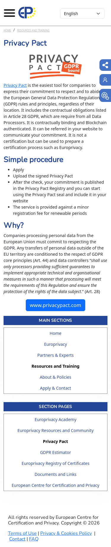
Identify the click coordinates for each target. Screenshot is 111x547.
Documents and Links (56, 474)
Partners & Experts (55, 355)
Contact (17, 539)
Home (7, 30)
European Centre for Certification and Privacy (55, 485)
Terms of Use (22, 533)
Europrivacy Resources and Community (55, 430)
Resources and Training (33, 30)
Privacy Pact (15, 85)
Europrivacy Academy (55, 419)
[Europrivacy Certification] (27, 13)
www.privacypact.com (55, 305)
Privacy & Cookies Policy (66, 533)
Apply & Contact (55, 388)
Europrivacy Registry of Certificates (55, 463)
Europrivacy (55, 344)
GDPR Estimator (55, 452)
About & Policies (55, 377)
